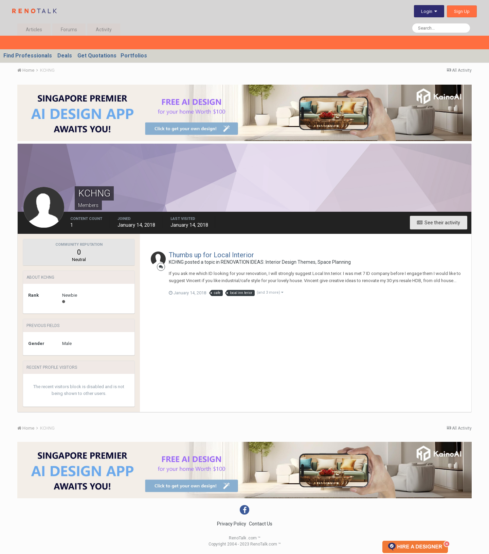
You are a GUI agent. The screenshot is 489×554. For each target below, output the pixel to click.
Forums (69, 29)
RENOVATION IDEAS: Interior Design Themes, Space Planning (286, 262)
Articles (34, 29)
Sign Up (462, 11)
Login (429, 11)
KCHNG (176, 262)
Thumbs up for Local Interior (211, 255)
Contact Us (260, 523)
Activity (104, 29)
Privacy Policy (231, 523)
